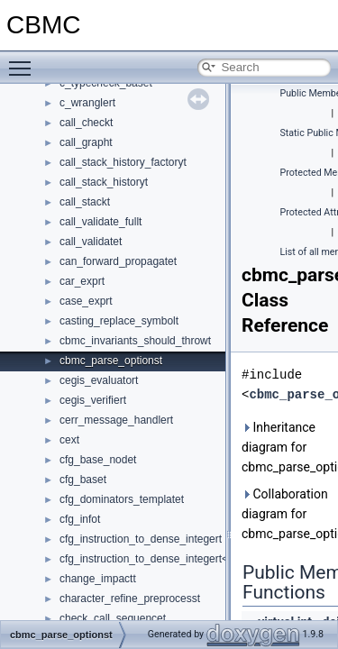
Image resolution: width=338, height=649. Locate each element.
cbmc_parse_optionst (110, 360)
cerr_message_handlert (116, 420)
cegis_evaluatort (98, 380)
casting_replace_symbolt (118, 321)
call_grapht (86, 142)
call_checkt (86, 122)
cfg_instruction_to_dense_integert (140, 539)
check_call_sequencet (112, 618)
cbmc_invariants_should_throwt (135, 340)
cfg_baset (82, 479)
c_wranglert (87, 102)
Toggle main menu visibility (24, 60)
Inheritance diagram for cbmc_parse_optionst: (286, 447)
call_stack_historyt (103, 182)
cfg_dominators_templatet (121, 499)
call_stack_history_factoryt (123, 162)
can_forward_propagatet (118, 261)
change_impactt (97, 578)
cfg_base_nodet (97, 459)
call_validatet (90, 241)
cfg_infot (79, 519)
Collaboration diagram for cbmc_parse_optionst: (286, 514)
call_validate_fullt (100, 221)
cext (69, 440)
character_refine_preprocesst (129, 598)
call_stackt (84, 202)
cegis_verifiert (92, 400)
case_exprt (86, 301)
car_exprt (82, 281)
